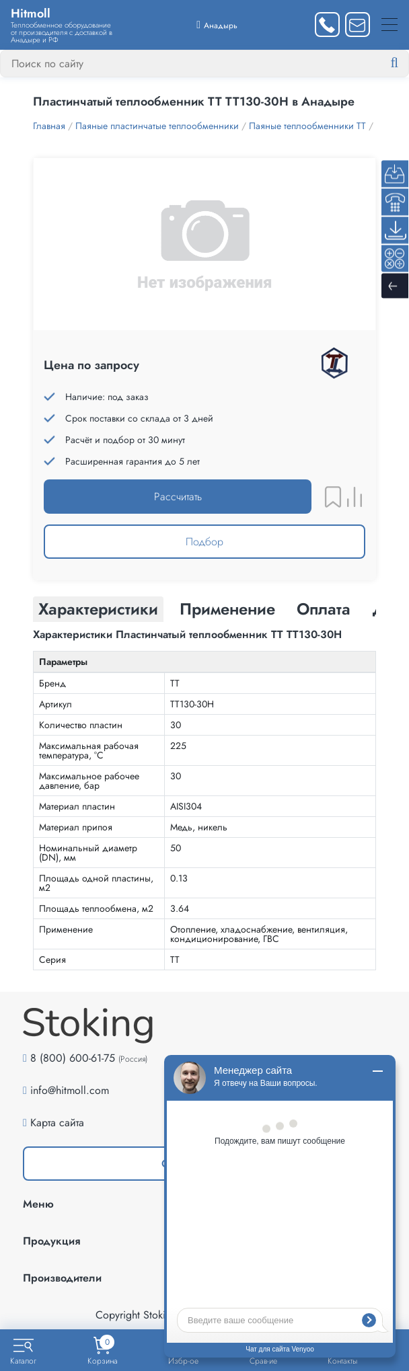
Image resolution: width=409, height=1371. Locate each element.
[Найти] (405, 63)
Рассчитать (178, 496)
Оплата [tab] (323, 609)
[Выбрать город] (216, 24)
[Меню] (389, 24)
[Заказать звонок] (327, 24)
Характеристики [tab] (98, 609)
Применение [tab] (227, 609)
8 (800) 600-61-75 (72, 1058)
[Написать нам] (357, 24)
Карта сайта (57, 1122)
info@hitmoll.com (69, 1090)
